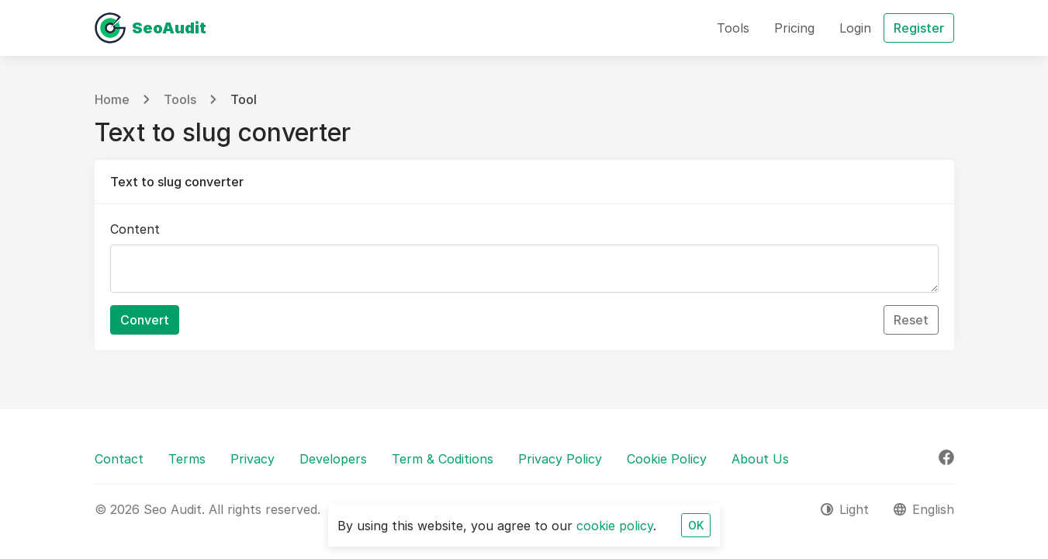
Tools (180, 99)
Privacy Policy (560, 459)
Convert (144, 320)
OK (696, 525)
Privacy (252, 459)
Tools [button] (733, 28)
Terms (187, 459)
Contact (119, 459)
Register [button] (919, 28)
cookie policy (614, 525)
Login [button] (855, 28)
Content (135, 229)
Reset (911, 320)
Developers (333, 459)
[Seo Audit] (150, 27)
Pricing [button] (794, 28)
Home (112, 99)
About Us (760, 459)
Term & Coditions (442, 459)
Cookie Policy (667, 459)
